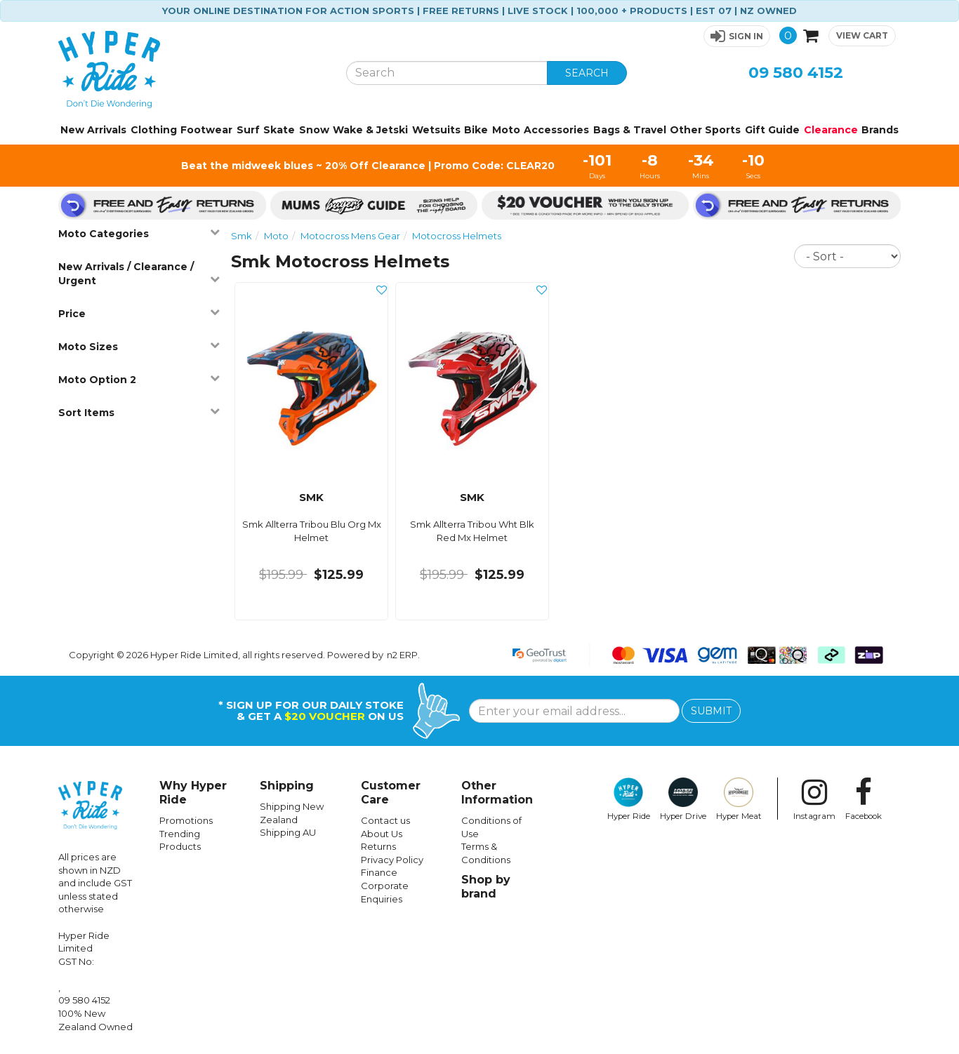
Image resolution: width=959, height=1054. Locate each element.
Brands (880, 130)
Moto (506, 130)
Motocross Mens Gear (350, 235)
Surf (248, 130)
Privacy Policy (392, 859)
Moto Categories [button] (139, 233)
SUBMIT (711, 711)
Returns (378, 846)
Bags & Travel (629, 130)
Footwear (206, 130)
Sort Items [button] (139, 412)
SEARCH (587, 73)
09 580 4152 (795, 72)
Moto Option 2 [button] (139, 379)
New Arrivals (93, 130)
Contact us (385, 820)
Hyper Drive (683, 799)
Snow (314, 130)
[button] (736, 36)
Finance (379, 872)
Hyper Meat (739, 799)
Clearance (831, 130)
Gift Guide (772, 130)
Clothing (154, 130)
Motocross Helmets (456, 235)
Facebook (863, 799)
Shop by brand (485, 886)
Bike (476, 130)
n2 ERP (402, 654)
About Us (381, 833)
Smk (241, 235)
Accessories (556, 130)
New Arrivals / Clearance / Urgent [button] (139, 273)
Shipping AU (288, 832)
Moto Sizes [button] (139, 346)
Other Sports (705, 130)
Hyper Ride (628, 799)
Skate (279, 130)
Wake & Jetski (370, 130)
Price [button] (139, 313)
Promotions (186, 820)
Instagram (814, 799)
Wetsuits (436, 130)
